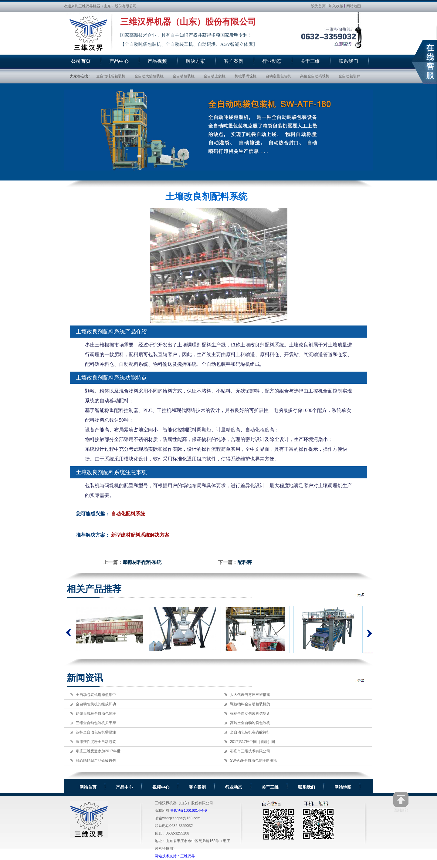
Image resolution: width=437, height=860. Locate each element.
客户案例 (197, 787)
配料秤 (244, 562)
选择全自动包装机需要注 (96, 732)
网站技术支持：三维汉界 (175, 856)
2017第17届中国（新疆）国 (252, 742)
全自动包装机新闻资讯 (360, 680)
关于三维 (270, 787)
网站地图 (353, 6)
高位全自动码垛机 (314, 76)
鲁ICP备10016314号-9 (188, 810)
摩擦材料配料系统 (142, 562)
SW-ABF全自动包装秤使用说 (253, 760)
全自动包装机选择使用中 (96, 695)
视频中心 (160, 787)
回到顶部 (400, 802)
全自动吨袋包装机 (110, 76)
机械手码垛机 (245, 76)
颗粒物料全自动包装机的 (250, 704)
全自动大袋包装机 (149, 76)
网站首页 (88, 787)
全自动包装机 (184, 76)
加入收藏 (336, 6)
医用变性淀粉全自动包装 (96, 742)
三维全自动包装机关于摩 (96, 723)
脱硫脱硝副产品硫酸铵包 (96, 760)
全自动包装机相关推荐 (360, 594)
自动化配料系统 (128, 513)
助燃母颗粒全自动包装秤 (96, 713)
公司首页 (80, 61)
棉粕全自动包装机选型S (249, 713)
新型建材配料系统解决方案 (140, 535)
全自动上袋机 (214, 76)
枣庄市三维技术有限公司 (250, 751)
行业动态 (233, 787)
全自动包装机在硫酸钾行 (250, 732)
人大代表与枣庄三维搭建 (250, 695)
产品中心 (124, 787)
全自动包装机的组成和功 (96, 704)
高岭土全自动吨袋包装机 (250, 723)
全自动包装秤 (349, 76)
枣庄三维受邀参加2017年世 (98, 751)
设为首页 (318, 6)
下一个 (368, 629)
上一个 (68, 632)
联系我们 (306, 787)
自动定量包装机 (278, 76)
